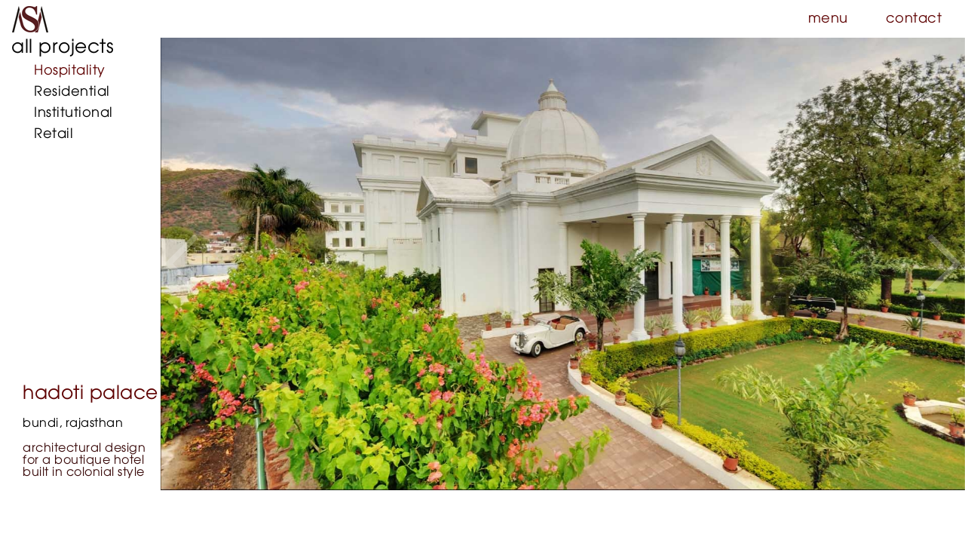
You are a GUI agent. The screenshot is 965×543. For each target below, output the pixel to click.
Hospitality (70, 71)
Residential (72, 92)
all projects (62, 47)
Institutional (73, 113)
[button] (181, 264)
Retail (53, 134)
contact (914, 19)
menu (828, 19)
